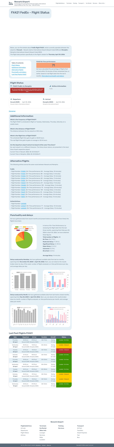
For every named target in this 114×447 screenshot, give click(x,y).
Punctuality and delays (19, 72)
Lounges (42, 433)
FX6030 (23, 187)
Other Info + (102, 3)
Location (42, 439)
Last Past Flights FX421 (19, 74)
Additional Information (19, 67)
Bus (78, 437)
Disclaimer (38, 445)
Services (42, 435)
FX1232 (23, 176)
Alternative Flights (17, 70)
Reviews (95, 3)
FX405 (23, 180)
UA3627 (23, 206)
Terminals (69, 3)
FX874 (23, 197)
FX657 (23, 194)
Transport (80, 426)
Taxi (78, 435)
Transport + (81, 3)
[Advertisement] (57, 31)
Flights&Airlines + (60, 3)
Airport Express (82, 433)
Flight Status (16, 65)
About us (49, 445)
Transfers (80, 430)
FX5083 (23, 185)
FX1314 (23, 178)
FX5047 (23, 183)
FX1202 (23, 171)
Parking (75, 3)
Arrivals (23, 428)
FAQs (41, 437)
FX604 (23, 190)
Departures (24, 430)
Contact (44, 445)
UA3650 (23, 208)
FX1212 (23, 174)
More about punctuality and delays (53, 76)
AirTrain (79, 428)
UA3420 (23, 203)
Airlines (23, 435)
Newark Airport (22, 2)
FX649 (23, 192)
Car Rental (88, 3)
